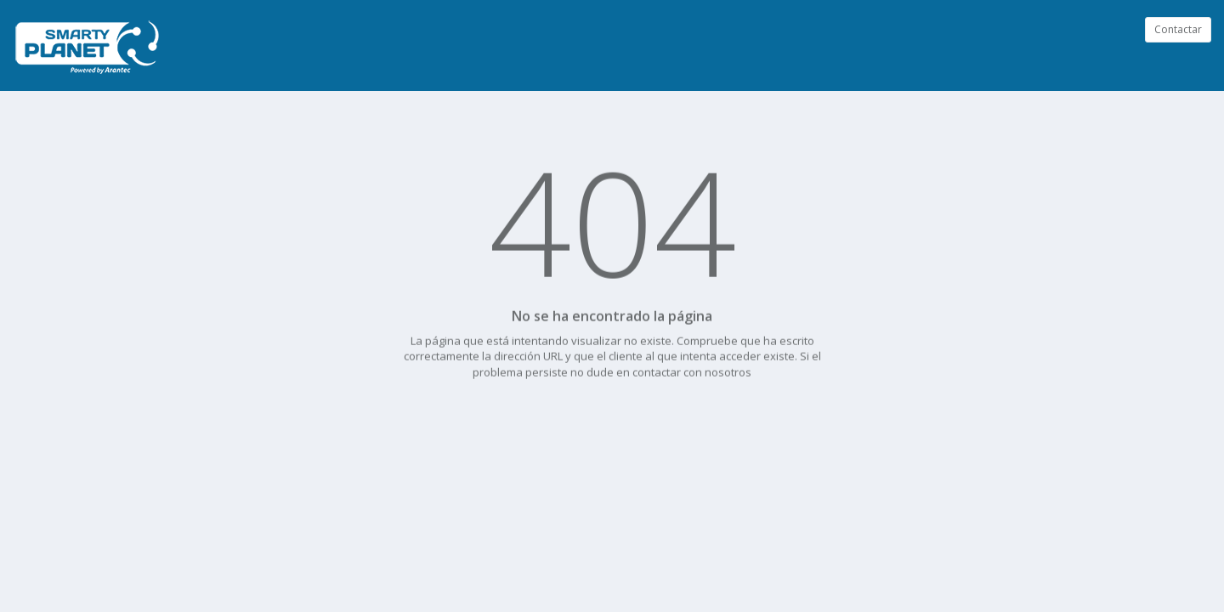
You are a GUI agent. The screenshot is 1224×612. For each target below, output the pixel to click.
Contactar (1178, 29)
